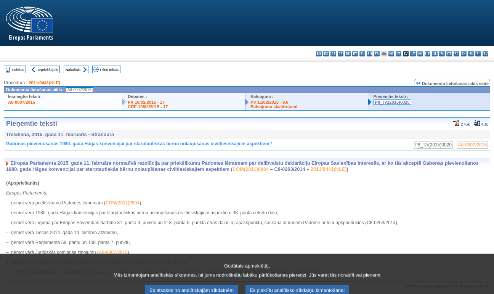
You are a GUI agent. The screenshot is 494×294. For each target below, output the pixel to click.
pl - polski (442, 53)
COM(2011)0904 (251, 169)
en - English (369, 53)
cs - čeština (333, 53)
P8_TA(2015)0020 (392, 102)
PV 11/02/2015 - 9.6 (269, 102)
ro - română (456, 53)
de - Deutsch (348, 53)
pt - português (449, 53)
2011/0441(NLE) (44, 82)
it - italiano (398, 53)
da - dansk (340, 53)
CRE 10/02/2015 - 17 (148, 106)
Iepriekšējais (48, 69)
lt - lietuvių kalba (413, 53)
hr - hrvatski (391, 53)
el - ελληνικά (362, 53)
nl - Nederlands (435, 53)
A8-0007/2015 (21, 102)
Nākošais (73, 69)
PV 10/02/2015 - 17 (146, 102)
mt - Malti (427, 53)
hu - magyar (420, 53)
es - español (326, 53)
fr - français (377, 53)
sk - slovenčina (464, 53)
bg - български (319, 53)
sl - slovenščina (471, 53)
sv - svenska (485, 53)
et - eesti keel (355, 53)
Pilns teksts (109, 69)
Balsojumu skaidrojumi (273, 106)
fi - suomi (478, 53)
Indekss (18, 69)
